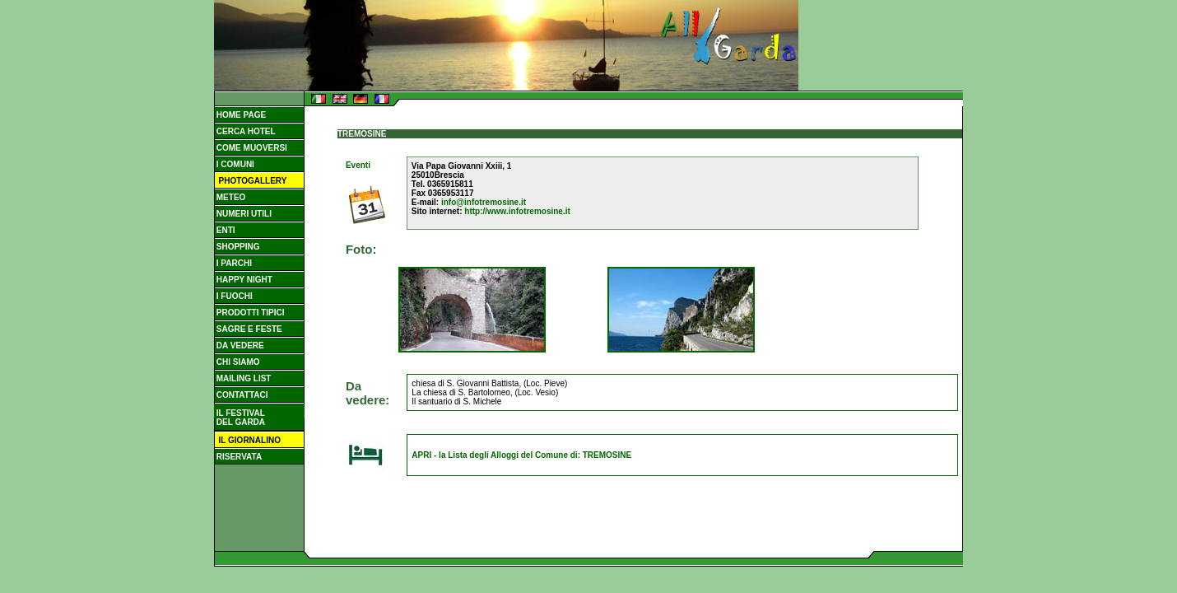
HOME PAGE (240, 114)
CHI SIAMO (237, 362)
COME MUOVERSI (250, 147)
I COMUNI (234, 164)
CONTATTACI (241, 394)
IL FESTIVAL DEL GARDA (239, 418)
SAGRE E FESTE (248, 329)
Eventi (358, 165)
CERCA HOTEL (245, 131)
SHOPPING (237, 246)
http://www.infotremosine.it (517, 211)
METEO (229, 197)
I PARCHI (233, 263)
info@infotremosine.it (483, 202)
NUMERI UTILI (243, 213)
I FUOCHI (233, 296)
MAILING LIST (242, 378)
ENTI (224, 230)
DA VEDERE (239, 345)
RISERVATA (238, 456)
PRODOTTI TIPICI (249, 312)
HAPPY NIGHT (243, 279)
